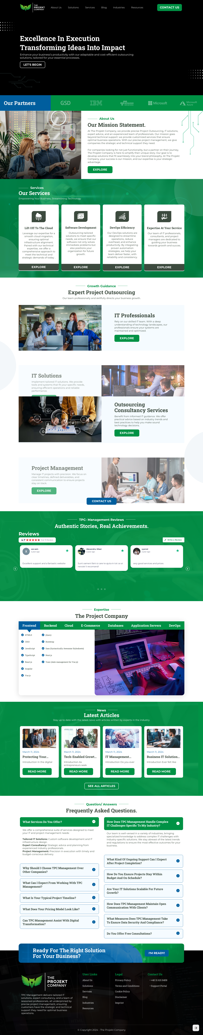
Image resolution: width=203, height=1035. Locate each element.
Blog (104, 7)
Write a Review (173, 540)
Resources (137, 7)
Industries (119, 7)
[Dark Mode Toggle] (196, 1028)
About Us (56, 7)
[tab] (29, 625)
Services (90, 7)
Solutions (73, 7)
